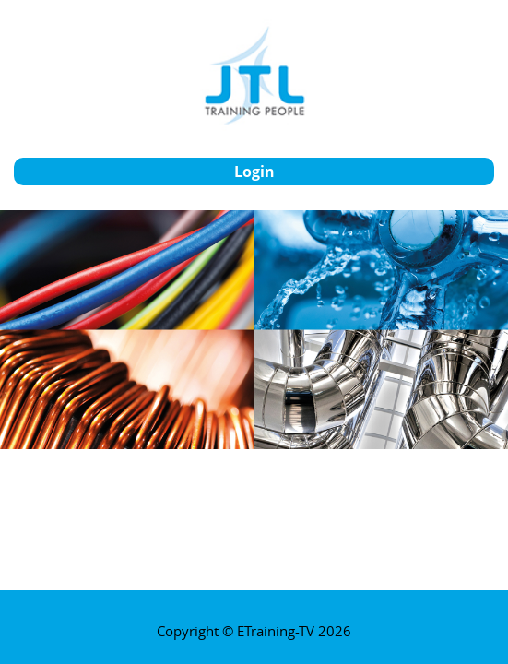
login (254, 171)
